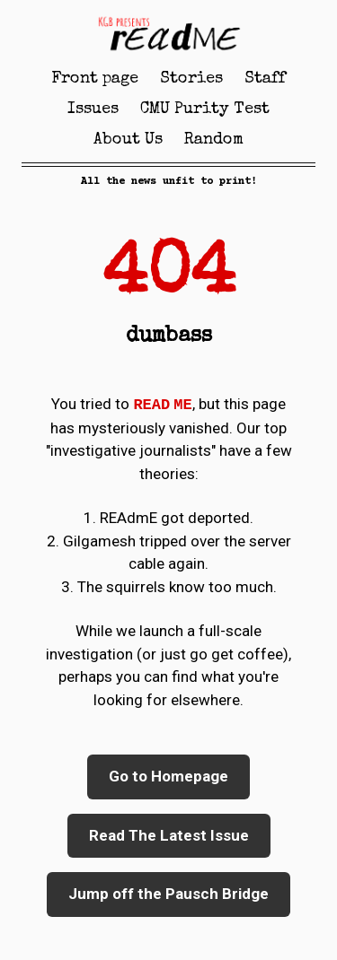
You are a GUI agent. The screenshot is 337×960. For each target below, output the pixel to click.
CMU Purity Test (205, 109)
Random (214, 140)
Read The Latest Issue (169, 835)
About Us (128, 140)
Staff (265, 79)
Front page (94, 79)
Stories (191, 79)
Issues (93, 109)
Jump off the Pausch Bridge (168, 894)
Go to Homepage (168, 776)
